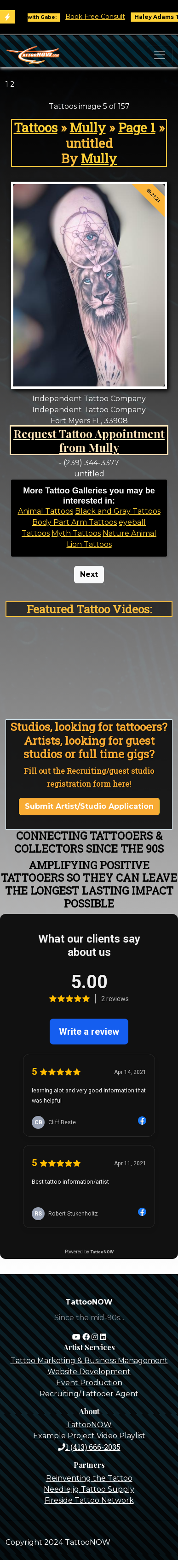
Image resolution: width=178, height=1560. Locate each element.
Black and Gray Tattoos (118, 511)
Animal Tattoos (45, 511)
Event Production (89, 1382)
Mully (88, 127)
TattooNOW (89, 1424)
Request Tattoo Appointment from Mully (89, 440)
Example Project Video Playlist (89, 1435)
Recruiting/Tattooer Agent (89, 1393)
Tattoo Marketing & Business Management (89, 1360)
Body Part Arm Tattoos (74, 522)
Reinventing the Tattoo (89, 1478)
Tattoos (35, 127)
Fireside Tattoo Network (89, 1500)
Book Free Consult (102, 16)
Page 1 (136, 127)
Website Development (89, 1371)
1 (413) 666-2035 (89, 1447)
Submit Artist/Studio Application (89, 806)
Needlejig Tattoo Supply (89, 1489)
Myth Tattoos (76, 533)
